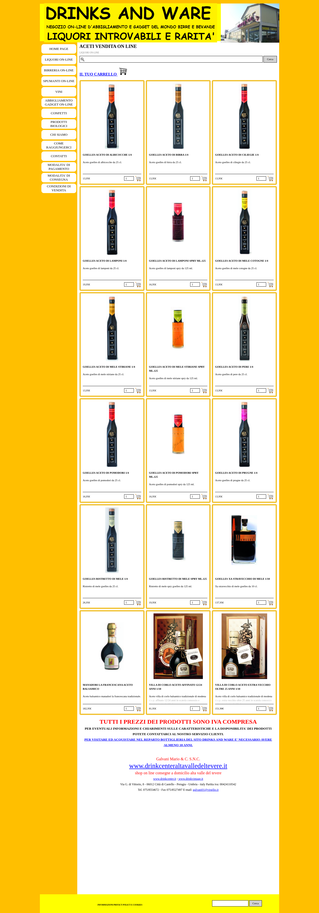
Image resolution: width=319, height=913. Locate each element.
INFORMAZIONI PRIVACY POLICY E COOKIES (119, 905)
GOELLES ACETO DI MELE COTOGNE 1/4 (241, 260)
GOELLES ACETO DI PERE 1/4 (234, 366)
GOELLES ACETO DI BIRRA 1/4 (168, 154)
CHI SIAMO (58, 134)
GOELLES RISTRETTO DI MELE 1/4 (105, 578)
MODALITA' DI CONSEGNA (59, 177)
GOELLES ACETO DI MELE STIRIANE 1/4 (109, 366)
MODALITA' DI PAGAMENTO (59, 167)
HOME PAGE (58, 49)
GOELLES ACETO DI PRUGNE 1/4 (236, 472)
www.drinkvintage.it (190, 779)
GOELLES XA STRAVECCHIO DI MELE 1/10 (242, 578)
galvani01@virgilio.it (206, 790)
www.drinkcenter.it (164, 779)
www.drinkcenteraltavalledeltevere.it (178, 766)
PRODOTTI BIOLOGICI (58, 124)
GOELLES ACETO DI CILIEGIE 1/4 (236, 154)
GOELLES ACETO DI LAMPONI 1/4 (105, 260)
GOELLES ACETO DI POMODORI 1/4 (106, 472)
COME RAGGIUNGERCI (58, 145)
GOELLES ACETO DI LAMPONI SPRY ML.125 (177, 260)
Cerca (270, 59)
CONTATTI (59, 156)
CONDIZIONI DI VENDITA (59, 188)
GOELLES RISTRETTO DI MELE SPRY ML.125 (178, 578)
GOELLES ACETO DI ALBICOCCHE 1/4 (107, 154)
